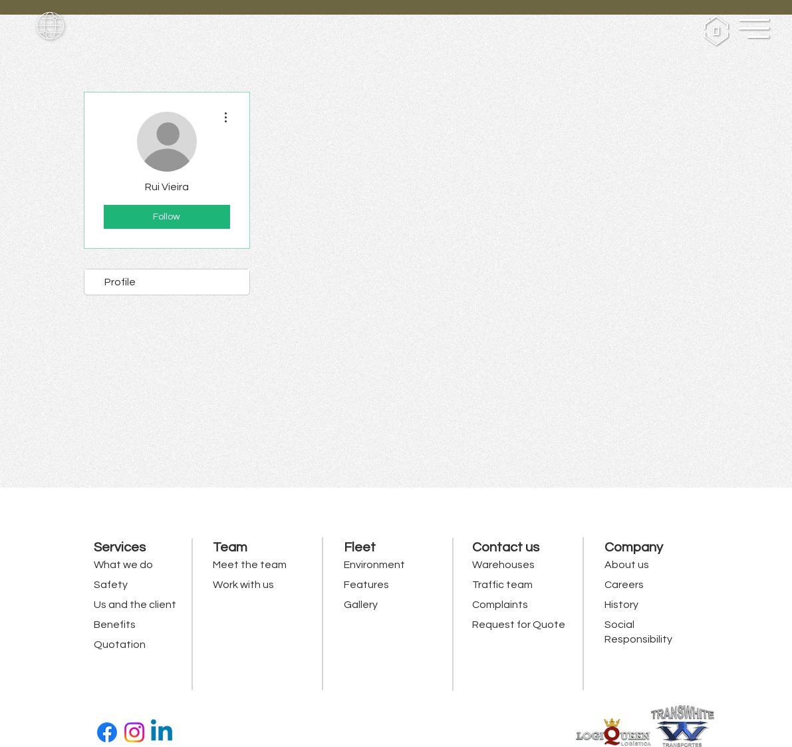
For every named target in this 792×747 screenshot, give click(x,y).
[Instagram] (134, 732)
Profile (120, 282)
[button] (50, 25)
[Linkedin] (161, 732)
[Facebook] (107, 732)
